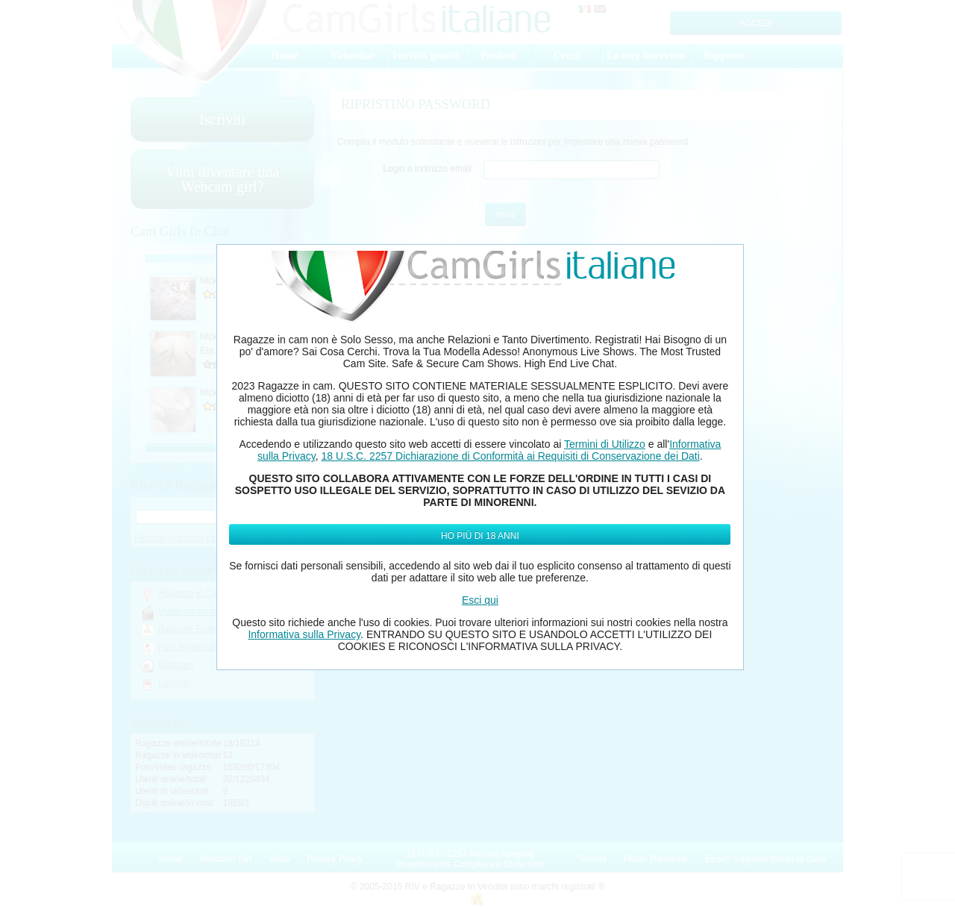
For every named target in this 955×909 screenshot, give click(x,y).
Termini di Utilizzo (604, 444)
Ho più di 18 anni (480, 536)
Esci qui (480, 600)
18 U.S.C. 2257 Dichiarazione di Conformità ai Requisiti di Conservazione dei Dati (510, 456)
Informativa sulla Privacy (304, 634)
